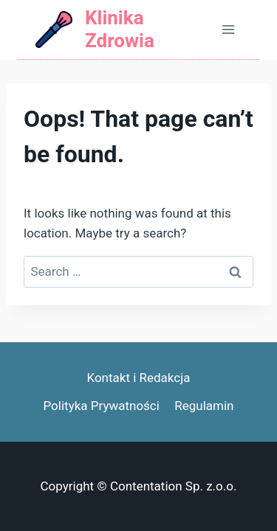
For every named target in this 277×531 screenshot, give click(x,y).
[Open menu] (228, 29)
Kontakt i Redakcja (138, 377)
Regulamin (203, 405)
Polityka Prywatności (101, 405)
